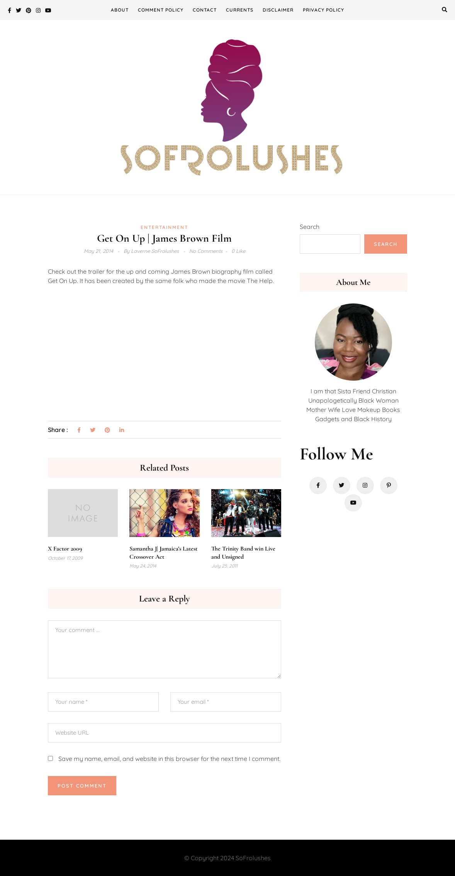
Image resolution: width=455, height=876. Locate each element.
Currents (239, 10)
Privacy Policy (323, 10)
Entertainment (164, 227)
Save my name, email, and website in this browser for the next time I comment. (169, 758)
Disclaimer (278, 10)
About (120, 10)
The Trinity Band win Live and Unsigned (243, 553)
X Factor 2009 (65, 548)
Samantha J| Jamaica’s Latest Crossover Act (163, 553)
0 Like (238, 251)
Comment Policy (160, 10)
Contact (205, 10)
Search (309, 226)
